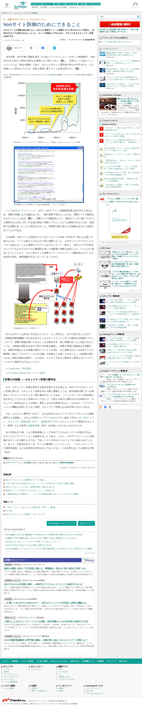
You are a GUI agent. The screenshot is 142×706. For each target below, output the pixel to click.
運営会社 (66, 704)
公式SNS (16, 704)
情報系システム (65, 677)
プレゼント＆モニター (94, 693)
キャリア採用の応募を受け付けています (116, 42)
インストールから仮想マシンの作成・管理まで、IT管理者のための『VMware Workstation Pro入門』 (124, 284)
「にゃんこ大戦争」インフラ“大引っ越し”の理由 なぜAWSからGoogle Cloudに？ (122, 202)
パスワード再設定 (27, 661)
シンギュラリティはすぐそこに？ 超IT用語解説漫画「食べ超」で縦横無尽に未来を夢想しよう (125, 264)
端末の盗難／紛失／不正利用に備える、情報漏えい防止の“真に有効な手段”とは (45, 568)
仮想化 (6, 672)
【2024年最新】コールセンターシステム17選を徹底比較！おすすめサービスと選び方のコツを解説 (48, 549)
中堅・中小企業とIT (38, 691)
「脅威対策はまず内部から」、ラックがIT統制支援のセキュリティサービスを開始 (41, 494)
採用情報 (74, 704)
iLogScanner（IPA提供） (21, 368)
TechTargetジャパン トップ (61, 523)
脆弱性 (53, 75)
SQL (50, 463)
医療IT (61, 688)
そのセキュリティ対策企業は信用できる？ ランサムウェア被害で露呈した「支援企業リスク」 (122, 142)
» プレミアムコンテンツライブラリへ (114, 242)
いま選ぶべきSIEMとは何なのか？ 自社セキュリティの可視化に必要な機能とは (45, 603)
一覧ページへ (135, 291)
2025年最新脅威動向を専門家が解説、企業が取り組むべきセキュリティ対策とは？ (46, 640)
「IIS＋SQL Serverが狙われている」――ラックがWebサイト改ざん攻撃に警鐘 (39, 483)
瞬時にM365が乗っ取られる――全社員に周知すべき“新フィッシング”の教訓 (128, 101)
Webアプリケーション (26, 210)
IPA (88, 334)
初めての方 (123, 661)
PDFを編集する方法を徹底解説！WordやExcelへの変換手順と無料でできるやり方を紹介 (44, 535)
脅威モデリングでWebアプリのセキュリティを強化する (29, 490)
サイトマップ (111, 661)
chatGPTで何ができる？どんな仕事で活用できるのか (28, 545)
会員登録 (15, 661)
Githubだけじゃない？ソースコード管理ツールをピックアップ (32, 542)
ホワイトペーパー (93, 688)
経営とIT (34, 688)
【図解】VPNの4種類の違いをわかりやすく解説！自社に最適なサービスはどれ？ (41, 538)
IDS (43, 463)
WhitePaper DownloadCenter (88, 560)
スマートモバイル (10, 677)
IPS (36, 463)
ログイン (6, 661)
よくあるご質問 (41, 661)
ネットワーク (9, 679)
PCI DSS (54, 421)
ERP (60, 669)
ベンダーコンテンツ (109, 49)
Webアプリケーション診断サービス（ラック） (25, 514)
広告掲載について (88, 661)
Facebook (105, 407)
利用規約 (101, 661)
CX (60, 674)
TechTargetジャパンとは (58, 661)
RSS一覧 (89, 691)
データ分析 (63, 672)
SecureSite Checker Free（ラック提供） (28, 373)
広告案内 (24, 704)
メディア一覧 (7, 704)
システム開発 (9, 688)
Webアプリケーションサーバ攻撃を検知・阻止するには (29, 487)
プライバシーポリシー (49, 704)
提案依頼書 (34, 425)
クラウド (7, 669)
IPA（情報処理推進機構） (65, 463)
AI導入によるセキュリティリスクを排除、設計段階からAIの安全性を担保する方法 (46, 621)
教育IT (61, 691)
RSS (100, 407)
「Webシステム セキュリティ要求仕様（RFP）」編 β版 (30, 507)
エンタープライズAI (66, 679)
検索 (138, 17)
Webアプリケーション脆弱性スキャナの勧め (25, 480)
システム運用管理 (10, 682)
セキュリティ (86, 523)
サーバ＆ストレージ (11, 674)
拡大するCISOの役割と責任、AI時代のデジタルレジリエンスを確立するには (43, 584)
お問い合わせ (74, 661)
